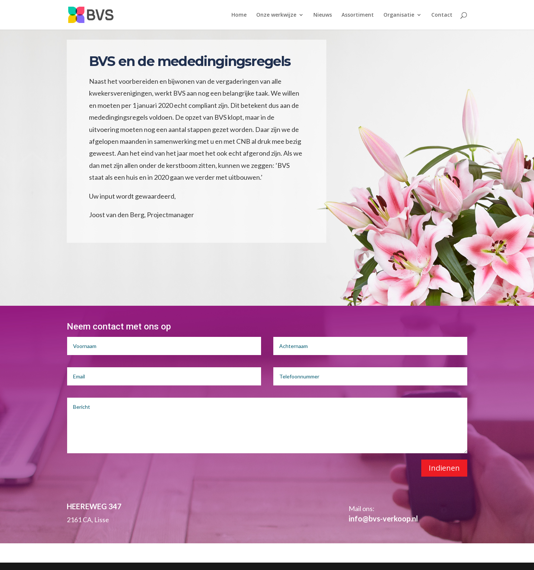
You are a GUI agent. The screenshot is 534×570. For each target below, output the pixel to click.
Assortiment (358, 15)
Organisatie (398, 15)
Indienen (444, 468)
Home (239, 15)
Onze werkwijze (276, 15)
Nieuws (322, 15)
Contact (441, 15)
